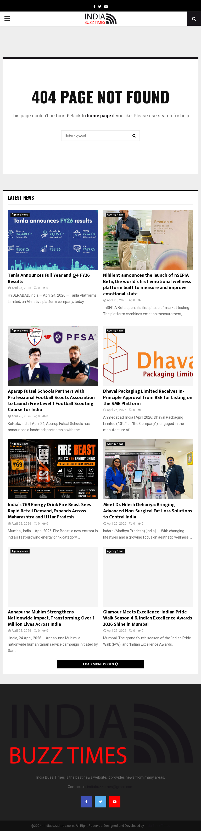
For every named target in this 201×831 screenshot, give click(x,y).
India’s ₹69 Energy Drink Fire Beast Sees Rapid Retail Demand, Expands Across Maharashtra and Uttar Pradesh (49, 511)
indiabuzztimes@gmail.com (110, 787)
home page (99, 115)
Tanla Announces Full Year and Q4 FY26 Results (49, 278)
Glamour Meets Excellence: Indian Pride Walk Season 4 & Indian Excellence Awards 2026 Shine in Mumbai (147, 618)
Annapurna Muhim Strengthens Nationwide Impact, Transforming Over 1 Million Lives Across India (51, 618)
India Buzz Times (157, 826)
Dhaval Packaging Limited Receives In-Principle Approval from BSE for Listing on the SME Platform (147, 397)
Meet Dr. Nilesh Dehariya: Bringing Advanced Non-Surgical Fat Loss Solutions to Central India (147, 511)
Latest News (21, 197)
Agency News (20, 214)
